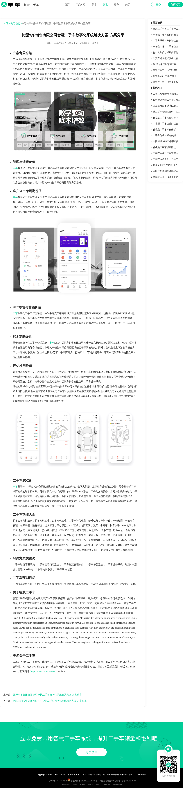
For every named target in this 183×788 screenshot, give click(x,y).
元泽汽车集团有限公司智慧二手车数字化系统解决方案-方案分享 (47, 694)
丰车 (15, 168)
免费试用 (91, 752)
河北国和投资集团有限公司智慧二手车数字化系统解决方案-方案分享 (50, 700)
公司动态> (16, 23)
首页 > (6, 23)
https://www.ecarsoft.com (43, 671)
